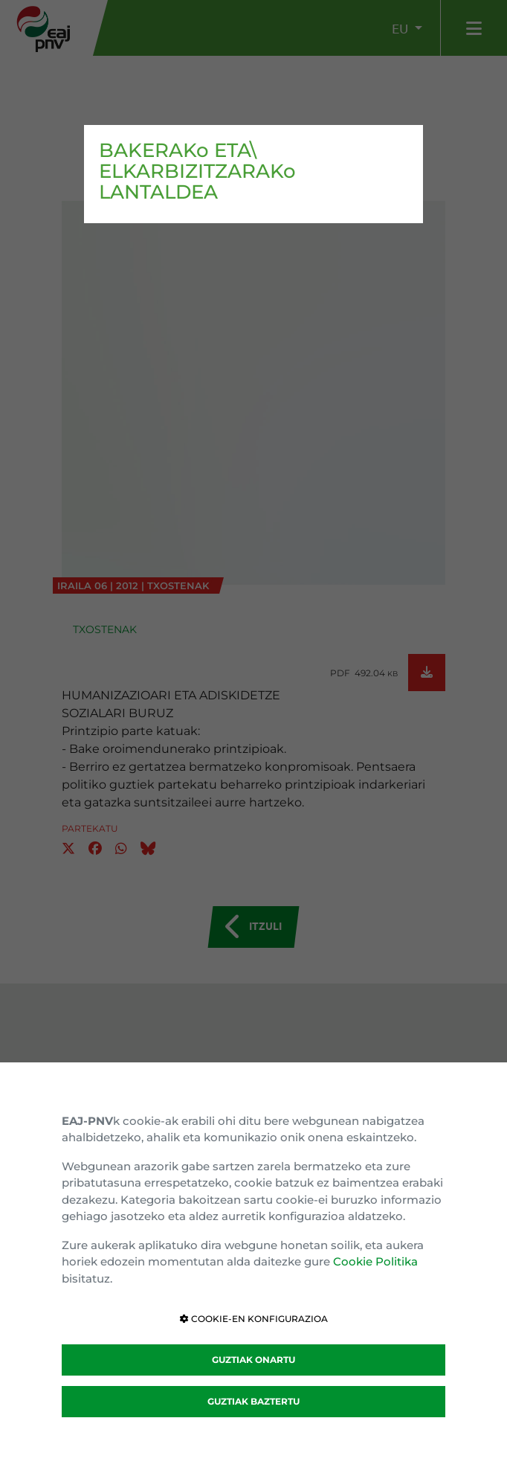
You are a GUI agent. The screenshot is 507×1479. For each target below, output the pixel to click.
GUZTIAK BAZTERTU (253, 1401)
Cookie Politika (375, 1261)
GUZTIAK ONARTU (253, 1359)
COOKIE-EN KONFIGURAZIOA (254, 1318)
